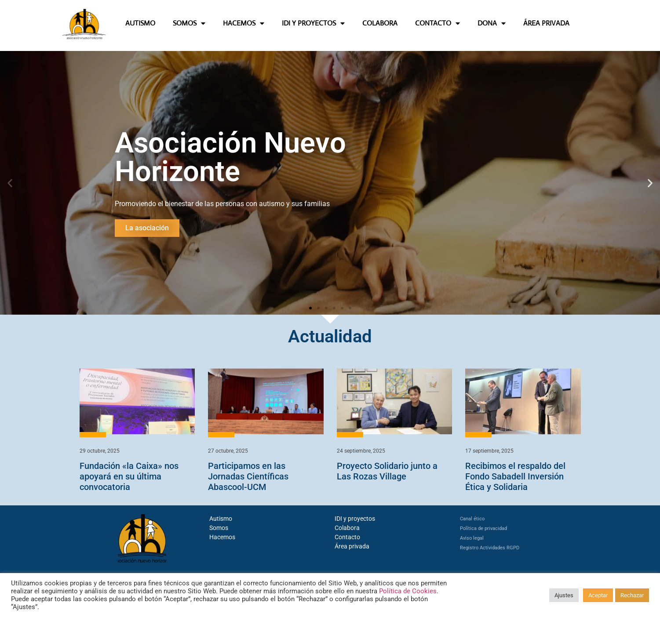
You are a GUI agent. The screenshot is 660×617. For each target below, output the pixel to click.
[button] (9, 182)
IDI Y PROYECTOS (313, 23)
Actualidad (330, 336)
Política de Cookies (408, 591)
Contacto (347, 537)
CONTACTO (437, 23)
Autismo (220, 518)
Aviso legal (472, 538)
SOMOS (189, 23)
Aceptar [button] (598, 595)
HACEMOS (243, 23)
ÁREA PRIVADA (546, 23)
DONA (492, 23)
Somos (218, 527)
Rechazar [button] (632, 595)
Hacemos (222, 537)
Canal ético (472, 519)
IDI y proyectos (355, 518)
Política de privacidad (483, 528)
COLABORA (379, 23)
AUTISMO (140, 23)
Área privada (352, 546)
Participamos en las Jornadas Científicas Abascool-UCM (248, 476)
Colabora (347, 527)
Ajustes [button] (563, 595)
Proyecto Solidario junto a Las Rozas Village (387, 471)
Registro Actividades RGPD (489, 548)
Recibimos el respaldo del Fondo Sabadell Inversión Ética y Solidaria (515, 476)
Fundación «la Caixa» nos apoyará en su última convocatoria (129, 476)
